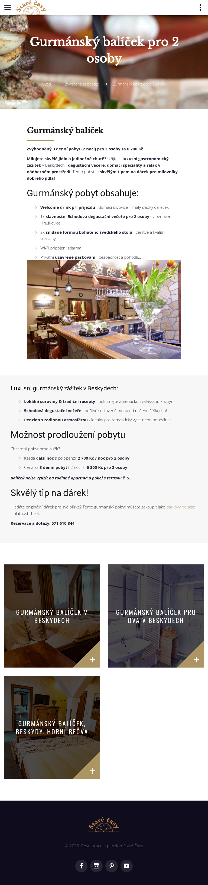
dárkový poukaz (180, 507)
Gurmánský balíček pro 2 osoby (139, 84)
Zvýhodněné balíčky (81, 84)
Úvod (46, 84)
